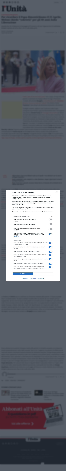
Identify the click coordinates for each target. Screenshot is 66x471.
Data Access (33, 278)
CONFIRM (23, 273)
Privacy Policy (41, 278)
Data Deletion (25, 278)
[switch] (50, 219)
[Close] (57, 192)
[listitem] (33, 216)
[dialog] (33, 235)
